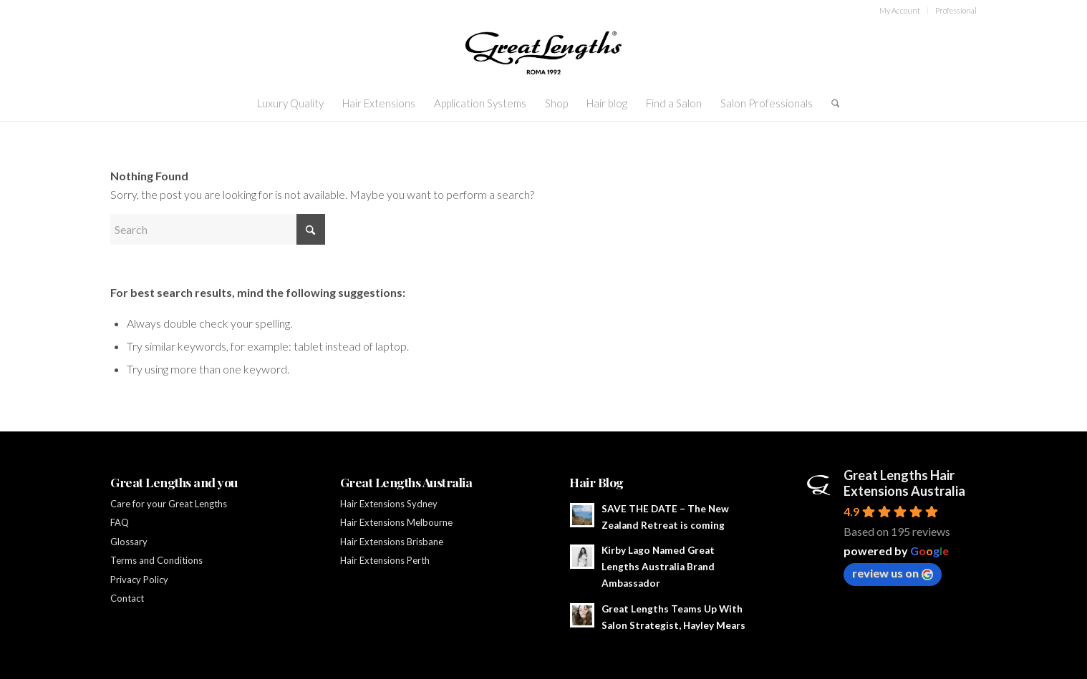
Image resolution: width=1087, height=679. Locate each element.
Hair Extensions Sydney (390, 503)
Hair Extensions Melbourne (396, 522)
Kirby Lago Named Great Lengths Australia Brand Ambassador (658, 566)
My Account (899, 10)
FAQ (119, 522)
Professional (956, 10)
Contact (127, 598)
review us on (892, 573)
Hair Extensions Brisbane (391, 541)
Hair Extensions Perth (385, 560)
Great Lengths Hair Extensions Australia (904, 483)
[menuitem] (900, 10)
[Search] (831, 103)
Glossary (129, 541)
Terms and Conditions (156, 560)
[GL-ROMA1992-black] (543, 53)
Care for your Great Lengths (168, 503)
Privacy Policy (139, 579)
